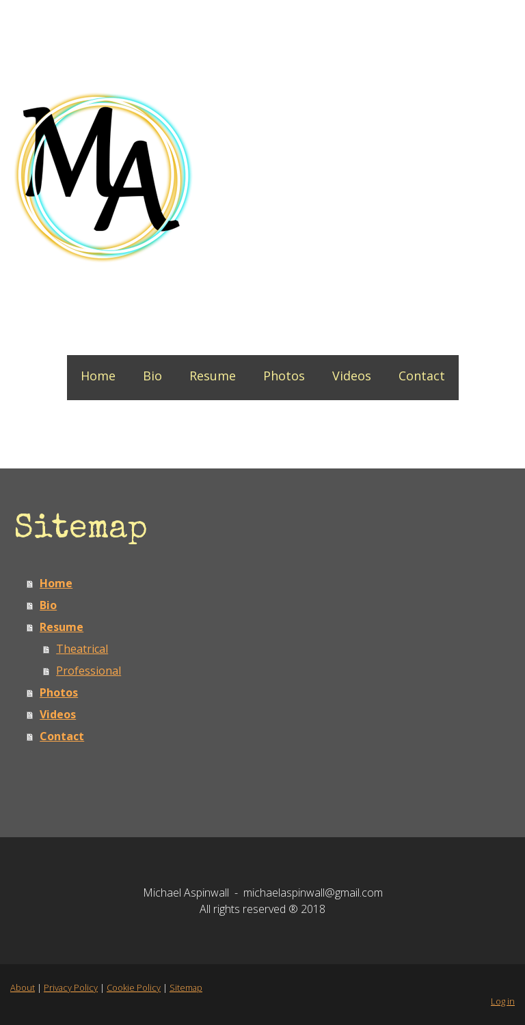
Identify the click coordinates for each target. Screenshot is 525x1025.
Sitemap (186, 987)
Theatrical (82, 648)
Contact (422, 375)
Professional (88, 670)
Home (98, 375)
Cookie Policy (134, 987)
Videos (351, 375)
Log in (503, 1001)
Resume (212, 375)
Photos (284, 375)
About (22, 987)
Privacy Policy (71, 987)
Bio (152, 375)
